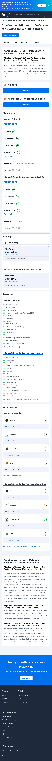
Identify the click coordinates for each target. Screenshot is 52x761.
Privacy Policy (23, 695)
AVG (11, 463)
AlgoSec (12, 84)
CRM (3, 730)
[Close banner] (48, 5)
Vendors (5, 702)
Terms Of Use (23, 699)
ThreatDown (14, 449)
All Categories (7, 737)
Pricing (15, 42)
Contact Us (6, 699)
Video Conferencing (9, 720)
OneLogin (13, 420)
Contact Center (7, 723)
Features (24, 42)
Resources (5, 706)
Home (4, 695)
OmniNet (13, 434)
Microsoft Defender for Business (26, 99)
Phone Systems (7, 716)
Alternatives (34, 42)
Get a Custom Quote (11, 254)
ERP (3, 734)
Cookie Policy (23, 702)
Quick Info (5, 42)
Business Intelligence (9, 727)
